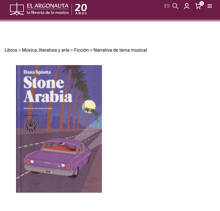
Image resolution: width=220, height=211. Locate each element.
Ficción (81, 50)
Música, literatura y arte (45, 50)
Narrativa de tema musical (120, 50)
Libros (11, 50)
